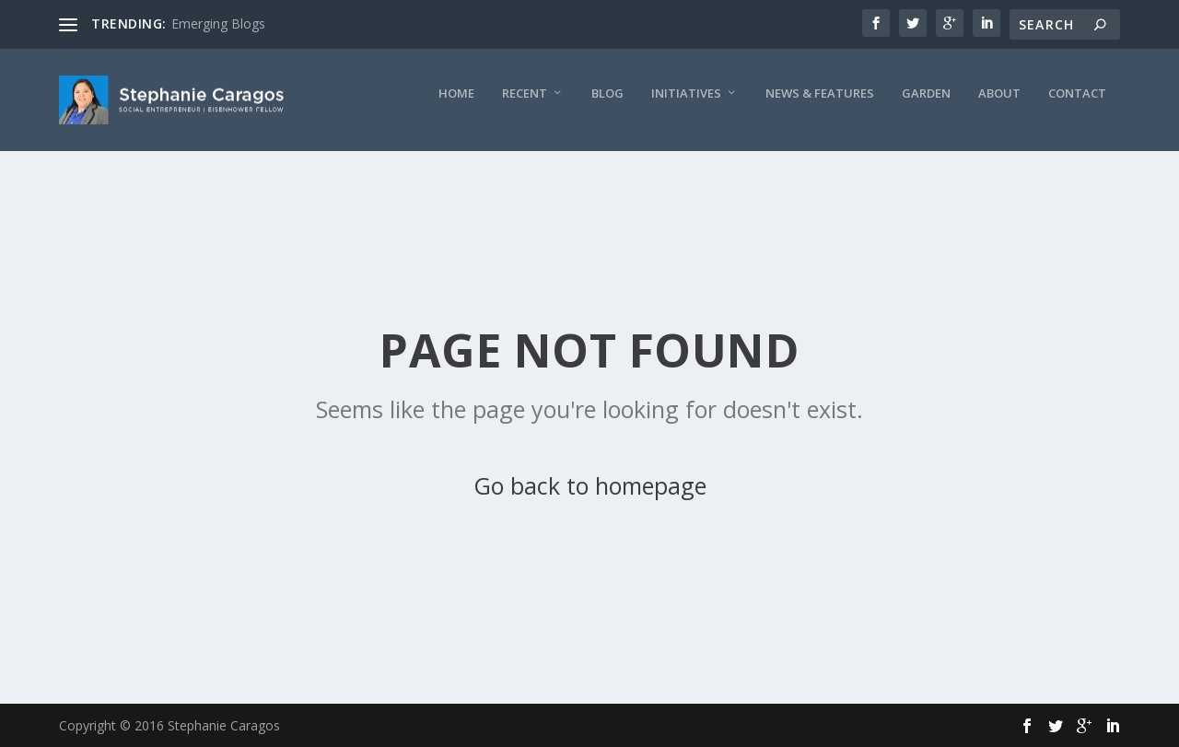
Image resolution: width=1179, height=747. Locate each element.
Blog (242, 171)
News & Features (454, 171)
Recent (158, 171)
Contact (712, 171)
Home (91, 171)
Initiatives (321, 171)
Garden (560, 171)
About (634, 171)
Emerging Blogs (218, 23)
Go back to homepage (589, 485)
